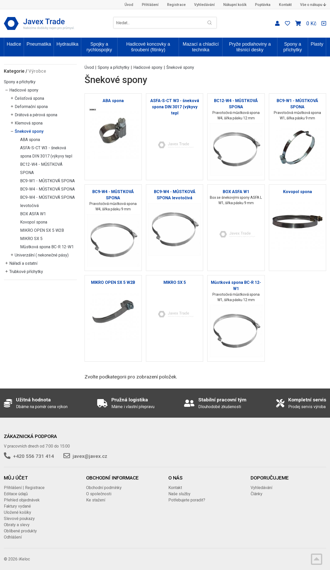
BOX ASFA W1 (33, 213)
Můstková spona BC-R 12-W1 (47, 246)
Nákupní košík (234, 5)
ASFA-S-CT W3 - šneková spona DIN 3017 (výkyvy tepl (46, 152)
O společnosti (98, 493)
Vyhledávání (204, 5)
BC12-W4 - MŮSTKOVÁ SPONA (41, 168)
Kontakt (285, 5)
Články (256, 493)
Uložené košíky (17, 512)
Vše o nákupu (313, 5)
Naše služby (179, 493)
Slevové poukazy (19, 518)
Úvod (129, 5)
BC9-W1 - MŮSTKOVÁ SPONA (47, 180)
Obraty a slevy (17, 524)
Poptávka (262, 5)
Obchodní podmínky (104, 487)
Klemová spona (29, 123)
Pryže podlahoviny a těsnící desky (250, 47)
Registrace (176, 5)
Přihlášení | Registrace (24, 487)
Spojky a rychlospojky (99, 47)
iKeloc (24, 559)
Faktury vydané (17, 506)
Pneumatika (39, 44)
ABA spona (30, 139)
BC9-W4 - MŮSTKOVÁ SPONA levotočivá (47, 201)
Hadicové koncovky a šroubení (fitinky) (148, 47)
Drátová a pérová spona (36, 114)
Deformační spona (31, 106)
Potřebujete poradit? (186, 500)
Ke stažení (95, 500)
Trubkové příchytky (26, 271)
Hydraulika (67, 44)
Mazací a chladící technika (201, 47)
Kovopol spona (33, 222)
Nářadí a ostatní (23, 263)
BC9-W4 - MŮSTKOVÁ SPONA (47, 189)
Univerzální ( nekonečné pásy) (42, 255)
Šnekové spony (29, 131)
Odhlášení (13, 537)
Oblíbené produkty (20, 530)
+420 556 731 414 (33, 456)
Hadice (14, 44)
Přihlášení (150, 5)
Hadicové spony (23, 90)
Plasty (317, 44)
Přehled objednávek (22, 500)
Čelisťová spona (29, 98)
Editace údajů (16, 493)
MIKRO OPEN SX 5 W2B (42, 230)
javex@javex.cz (90, 456)
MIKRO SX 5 (31, 238)
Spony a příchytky (292, 47)
